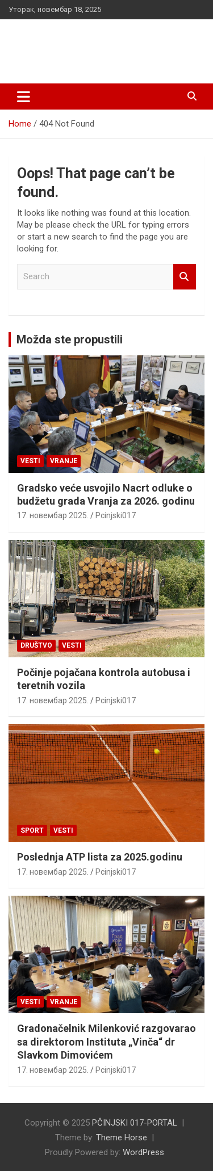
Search (184, 276)
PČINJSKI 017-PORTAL (97, 39)
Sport (32, 830)
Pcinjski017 (115, 515)
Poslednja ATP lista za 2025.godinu (99, 857)
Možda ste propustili (69, 339)
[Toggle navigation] (24, 96)
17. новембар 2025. (53, 515)
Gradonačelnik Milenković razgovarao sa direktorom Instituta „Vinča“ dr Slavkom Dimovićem (106, 1041)
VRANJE (63, 461)
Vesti (30, 461)
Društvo (36, 645)
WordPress (143, 1152)
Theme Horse (121, 1137)
